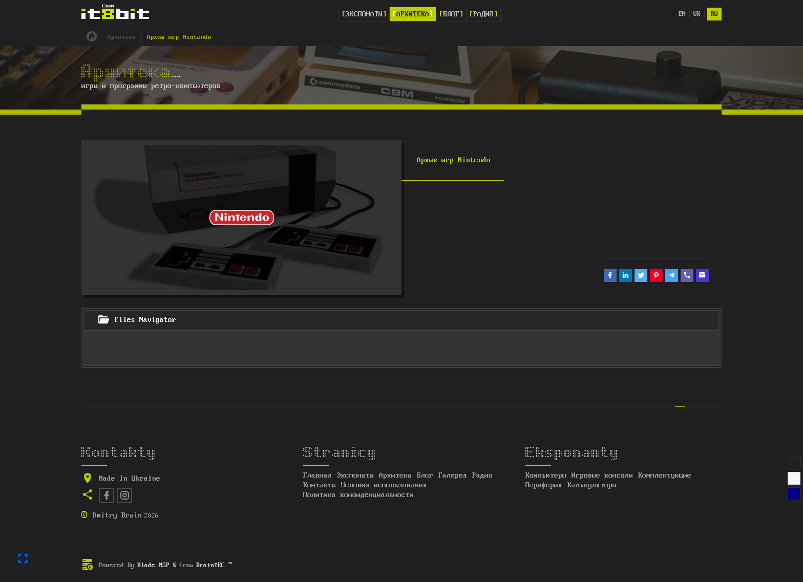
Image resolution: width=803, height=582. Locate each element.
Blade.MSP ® (157, 565)
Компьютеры (545, 475)
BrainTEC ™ (214, 565)
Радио (483, 14)
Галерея (452, 475)
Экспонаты (364, 14)
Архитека (412, 14)
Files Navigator (136, 320)
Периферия (543, 485)
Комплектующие (664, 475)
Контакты (319, 485)
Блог (451, 14)
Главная (317, 475)
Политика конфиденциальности (358, 495)
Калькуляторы (592, 485)
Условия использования (384, 485)
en (682, 14)
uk (697, 14)
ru (714, 14)
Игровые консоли (602, 475)
